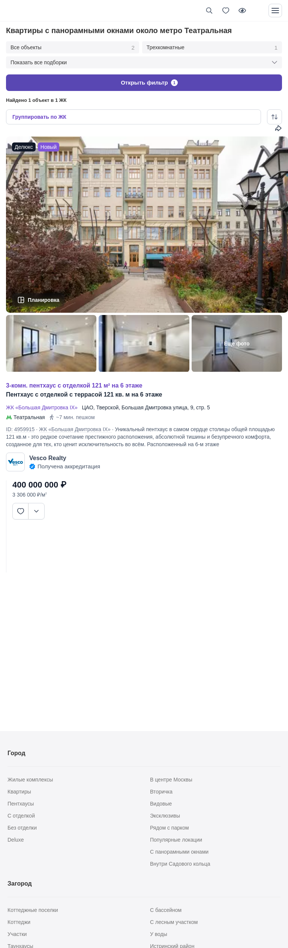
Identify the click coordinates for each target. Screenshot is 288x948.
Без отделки (22, 828)
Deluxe (16, 840)
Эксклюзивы (165, 816)
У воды (158, 934)
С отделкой (21, 816)
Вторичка (161, 792)
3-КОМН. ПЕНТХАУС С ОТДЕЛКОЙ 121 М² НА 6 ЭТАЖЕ (74, 385)
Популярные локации (176, 840)
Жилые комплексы (30, 780)
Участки (17, 934)
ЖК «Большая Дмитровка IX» (43, 407)
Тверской (107, 407)
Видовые (161, 804)
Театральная (29, 417)
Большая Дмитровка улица (155, 407)
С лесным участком (174, 922)
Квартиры (19, 792)
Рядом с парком (169, 828)
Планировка (43, 300)
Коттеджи (19, 922)
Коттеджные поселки (33, 910)
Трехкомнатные (212, 47)
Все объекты (72, 47)
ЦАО (87, 407)
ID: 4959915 (20, 429)
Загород (20, 883)
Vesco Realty (47, 458)
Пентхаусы (21, 804)
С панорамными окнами (179, 852)
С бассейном (166, 910)
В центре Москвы (171, 780)
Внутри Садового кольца (180, 864)
